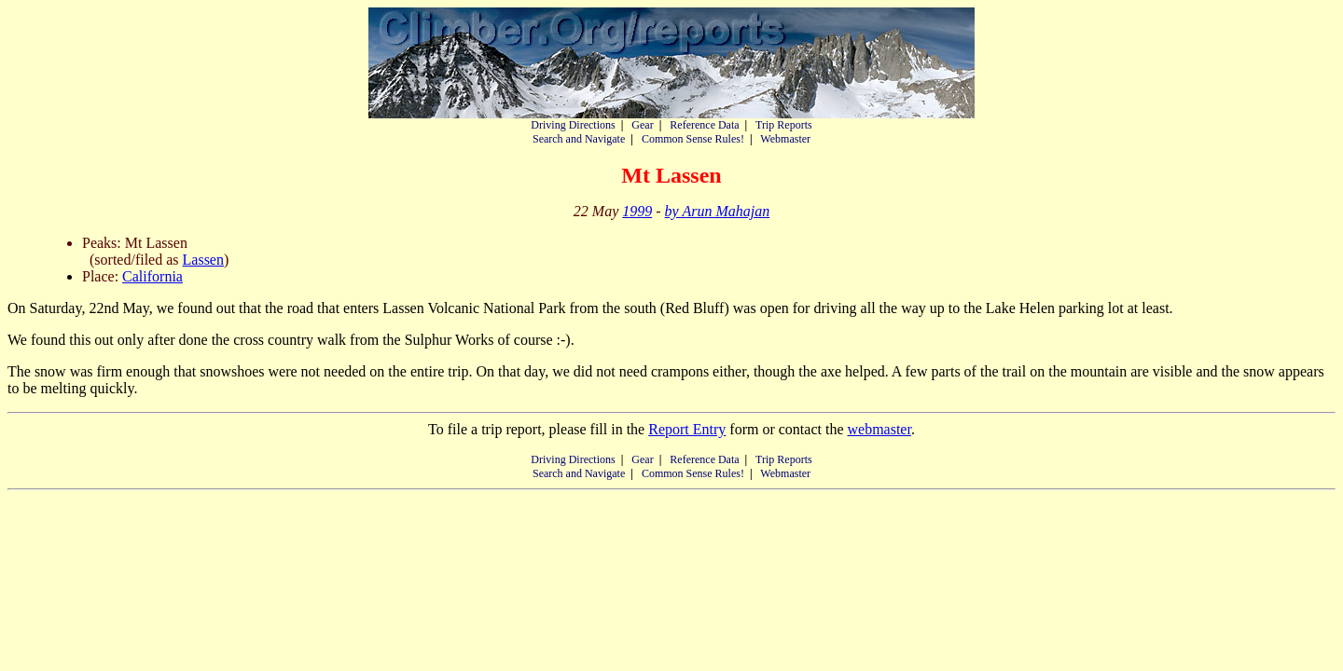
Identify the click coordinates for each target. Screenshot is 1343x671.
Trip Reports (783, 124)
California (152, 276)
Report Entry (687, 429)
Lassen (203, 259)
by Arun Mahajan (717, 211)
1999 (637, 211)
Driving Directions (573, 124)
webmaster (878, 429)
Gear (642, 124)
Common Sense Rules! (693, 138)
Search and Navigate (579, 138)
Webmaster (785, 138)
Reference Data (704, 124)
